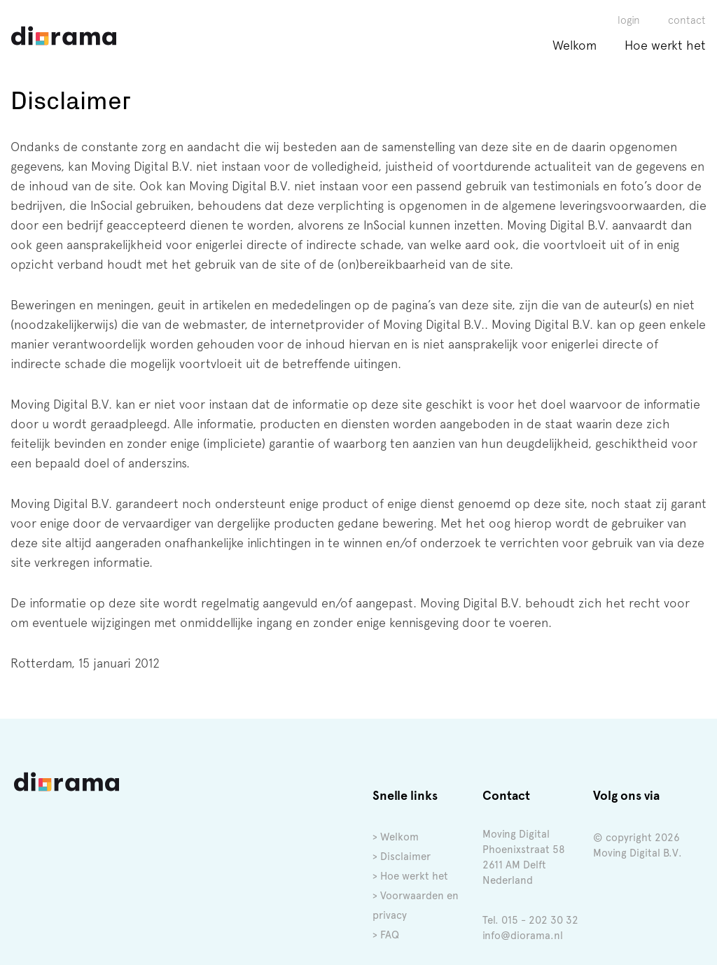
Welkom (574, 41)
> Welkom (396, 833)
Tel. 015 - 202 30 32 (530, 916)
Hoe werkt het (665, 41)
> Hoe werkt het (410, 872)
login (629, 16)
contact (687, 16)
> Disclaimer (402, 853)
